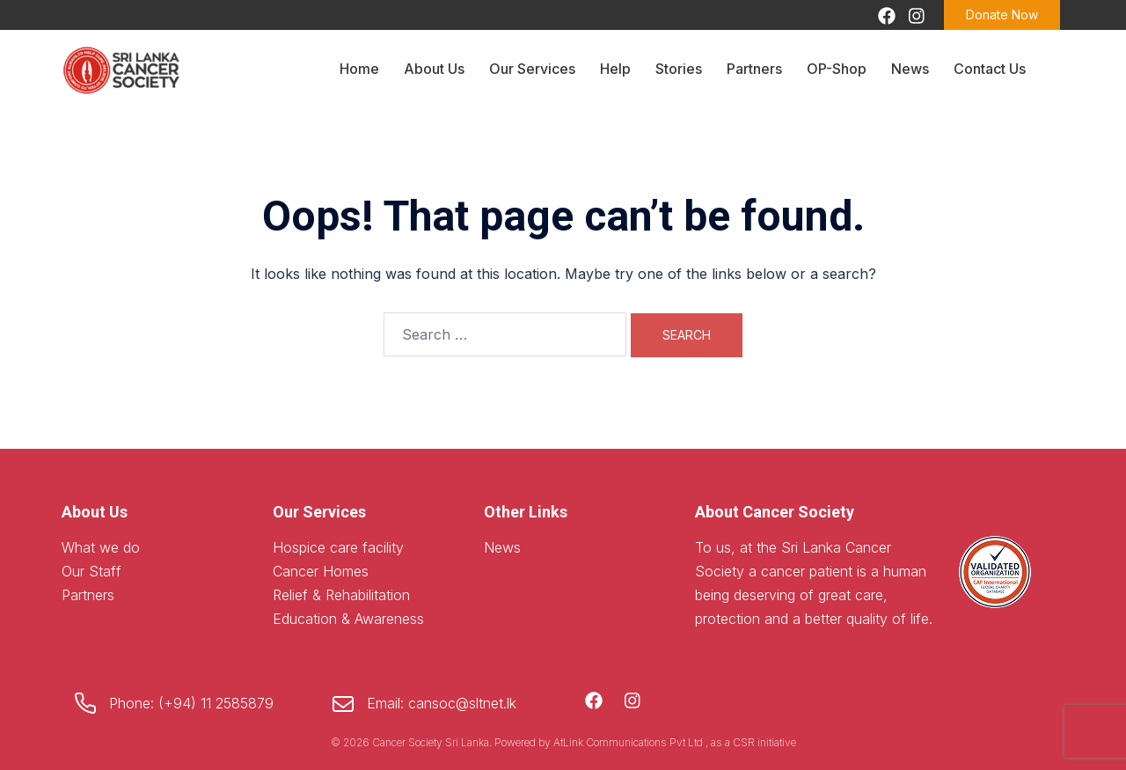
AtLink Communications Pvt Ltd (629, 742)
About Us (434, 68)
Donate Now (1002, 14)
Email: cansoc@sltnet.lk (441, 703)
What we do (101, 547)
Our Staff (91, 571)
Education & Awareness (348, 618)
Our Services (532, 68)
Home (359, 68)
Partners (754, 68)
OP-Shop (836, 68)
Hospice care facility (338, 547)
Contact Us (990, 68)
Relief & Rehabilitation (341, 595)
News (910, 68)
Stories (678, 68)
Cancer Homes (321, 571)
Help (615, 68)
